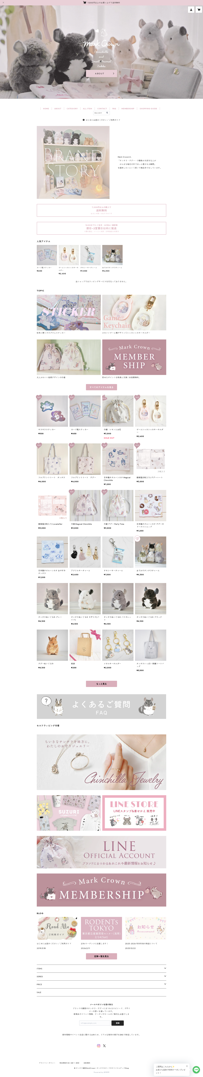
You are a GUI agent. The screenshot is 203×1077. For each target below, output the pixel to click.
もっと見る (101, 684)
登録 (117, 1023)
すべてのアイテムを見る (102, 387)
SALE (39, 992)
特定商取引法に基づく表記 (69, 1063)
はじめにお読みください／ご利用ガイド (101, 120)
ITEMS (39, 968)
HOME (46, 108)
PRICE (39, 984)
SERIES (40, 976)
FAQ (114, 108)
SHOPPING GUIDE (148, 108)
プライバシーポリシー (47, 1063)
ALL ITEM (87, 108)
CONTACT (102, 108)
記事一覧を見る (101, 956)
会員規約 (87, 1063)
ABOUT (57, 108)
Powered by (101, 1072)
